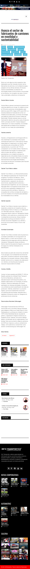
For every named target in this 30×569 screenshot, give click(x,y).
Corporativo (5, 401)
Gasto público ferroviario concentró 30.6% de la (14, 371)
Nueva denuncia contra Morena (8, 398)
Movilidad (10, 47)
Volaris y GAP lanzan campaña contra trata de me (5, 371)
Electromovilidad (12, 49)
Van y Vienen (5, 409)
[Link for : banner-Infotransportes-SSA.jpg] (15, 6)
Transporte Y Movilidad (7, 54)
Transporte (20, 49)
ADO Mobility (18, 54)
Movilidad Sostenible (19, 47)
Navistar (23, 52)
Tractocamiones (5, 52)
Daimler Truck (15, 52)
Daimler (3, 49)
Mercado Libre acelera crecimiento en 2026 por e (24, 371)
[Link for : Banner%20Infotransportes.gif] (15, 9)
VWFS (25, 54)
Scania (3, 47)
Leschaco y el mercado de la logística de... (10, 405)
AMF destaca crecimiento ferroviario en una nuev (4, 380)
